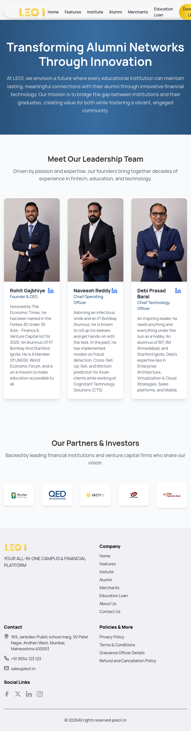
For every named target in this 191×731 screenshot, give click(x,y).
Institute (95, 12)
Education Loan (163, 12)
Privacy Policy (111, 637)
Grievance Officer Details (121, 652)
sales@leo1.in (23, 668)
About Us (107, 603)
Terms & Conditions (117, 645)
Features (73, 12)
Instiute (106, 572)
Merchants (138, 12)
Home (53, 12)
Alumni (115, 12)
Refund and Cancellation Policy (127, 660)
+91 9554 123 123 (26, 658)
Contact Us (109, 611)
